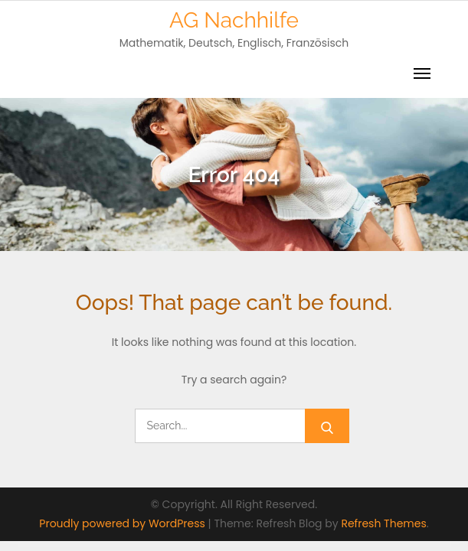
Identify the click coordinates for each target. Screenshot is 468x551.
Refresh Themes (383, 523)
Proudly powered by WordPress (123, 523)
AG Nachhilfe (234, 20)
